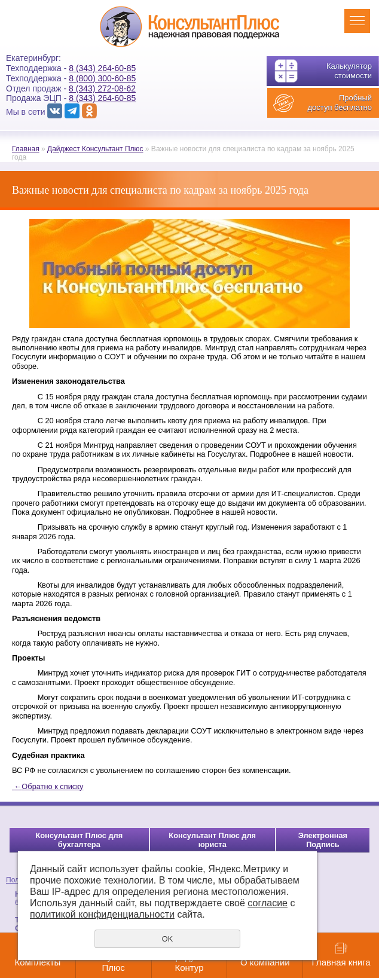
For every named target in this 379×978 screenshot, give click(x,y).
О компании (265, 962)
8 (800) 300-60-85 (102, 78)
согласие (267, 903)
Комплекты (37, 962)
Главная (25, 149)
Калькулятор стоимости (349, 71)
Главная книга (341, 962)
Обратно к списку (47, 786)
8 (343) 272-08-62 (102, 88)
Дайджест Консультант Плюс (95, 149)
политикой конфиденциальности (102, 914)
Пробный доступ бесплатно (339, 102)
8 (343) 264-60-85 (102, 68)
